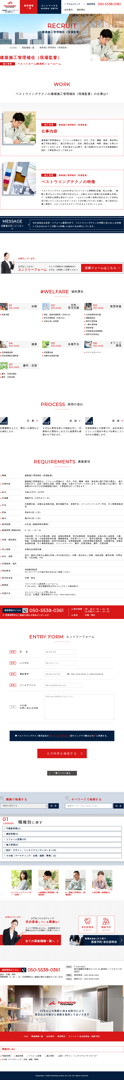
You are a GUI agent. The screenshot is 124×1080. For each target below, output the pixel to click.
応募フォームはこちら (101, 268)
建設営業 (19, 1056)
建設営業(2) (12, 834)
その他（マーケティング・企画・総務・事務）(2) (31, 855)
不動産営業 (6, 1056)
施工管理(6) (12, 845)
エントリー (84, 1036)
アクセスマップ (73, 4)
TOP (26, 1036)
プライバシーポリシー (59, 736)
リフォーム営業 (34, 1056)
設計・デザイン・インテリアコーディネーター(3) (31, 850)
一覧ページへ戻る (62, 773)
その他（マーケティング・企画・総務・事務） (20, 1059)
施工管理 (50, 1056)
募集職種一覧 (37, 1036)
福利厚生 (81, 10)
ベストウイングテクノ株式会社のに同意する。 (63, 736)
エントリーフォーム (34, 592)
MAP (77, 971)
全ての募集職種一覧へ (40, 941)
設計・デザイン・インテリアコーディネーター (78, 1056)
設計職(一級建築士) (102, 892)
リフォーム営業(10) (16, 839)
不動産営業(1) (13, 828)
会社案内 (68, 10)
